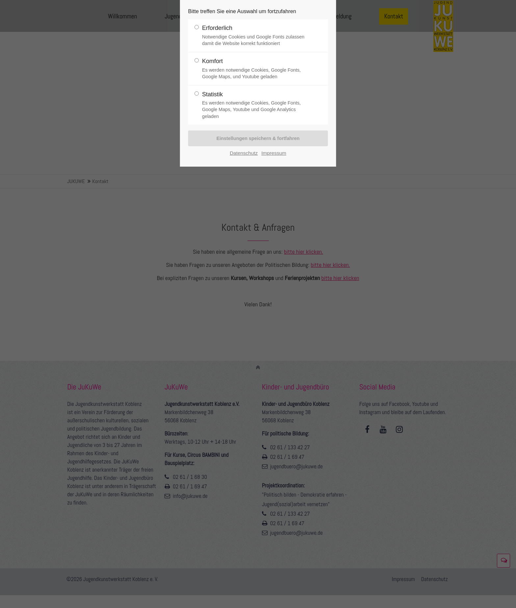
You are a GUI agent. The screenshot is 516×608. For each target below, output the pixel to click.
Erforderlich (255, 36)
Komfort (255, 69)
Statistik (255, 105)
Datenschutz (244, 153)
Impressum (273, 153)
